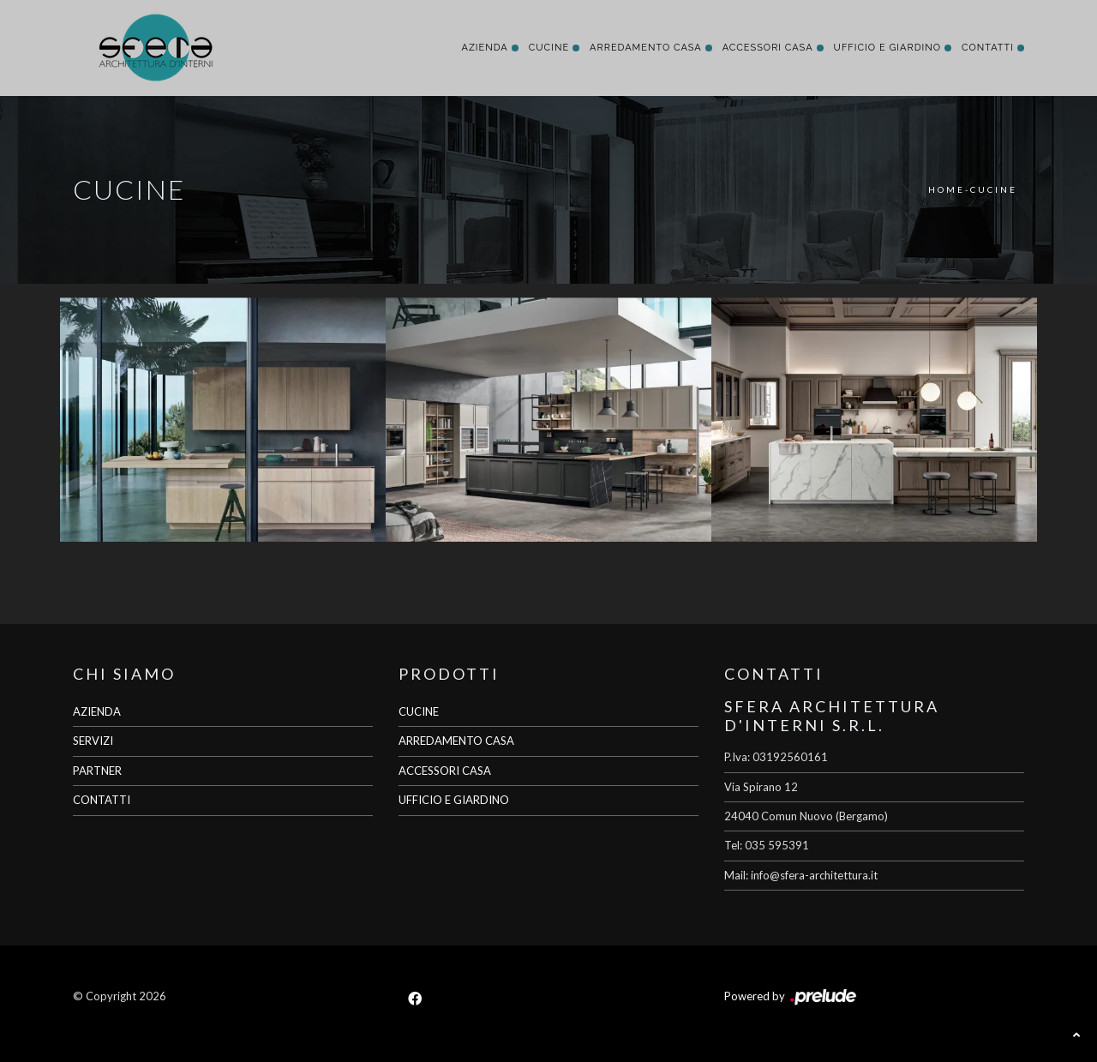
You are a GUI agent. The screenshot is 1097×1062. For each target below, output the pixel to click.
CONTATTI (101, 800)
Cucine (549, 47)
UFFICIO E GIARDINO (454, 800)
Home (946, 189)
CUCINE (419, 711)
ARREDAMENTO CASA (456, 740)
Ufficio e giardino (887, 47)
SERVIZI (93, 740)
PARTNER (97, 770)
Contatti (988, 47)
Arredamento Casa (646, 47)
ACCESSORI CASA (445, 770)
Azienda (484, 47)
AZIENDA (97, 711)
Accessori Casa (767, 47)
